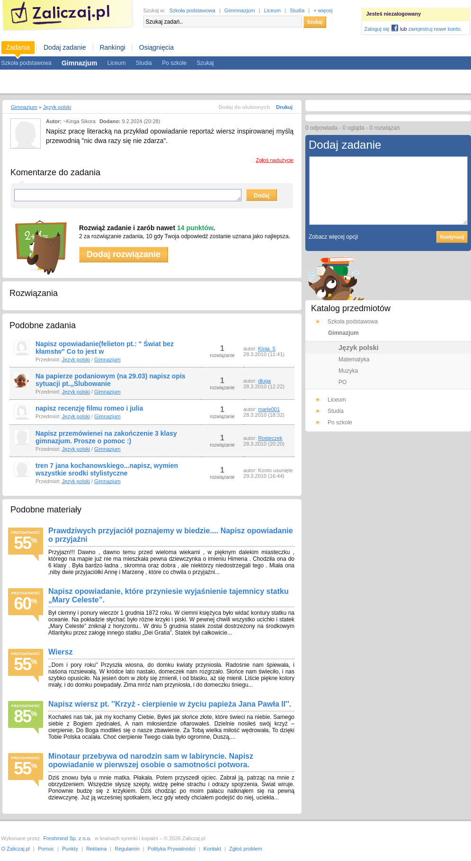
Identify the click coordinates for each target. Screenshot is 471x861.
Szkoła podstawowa (192, 10)
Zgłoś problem (245, 849)
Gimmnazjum (239, 10)
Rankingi (112, 47)
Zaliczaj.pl (67, 16)
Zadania (18, 47)
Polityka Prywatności (172, 849)
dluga (264, 381)
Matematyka (353, 359)
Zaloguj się (377, 29)
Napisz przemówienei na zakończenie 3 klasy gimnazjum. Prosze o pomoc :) (106, 437)
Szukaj (314, 22)
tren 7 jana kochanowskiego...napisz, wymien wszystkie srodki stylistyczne (107, 469)
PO (342, 382)
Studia (297, 10)
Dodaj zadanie (65, 47)
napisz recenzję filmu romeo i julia (89, 408)
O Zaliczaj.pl (15, 849)
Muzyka (348, 371)
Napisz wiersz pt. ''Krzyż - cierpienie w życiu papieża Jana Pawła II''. (169, 704)
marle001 (269, 409)
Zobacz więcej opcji (333, 236)
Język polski (57, 107)
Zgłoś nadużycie (275, 160)
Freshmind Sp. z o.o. (67, 838)
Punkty (70, 849)
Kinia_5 (266, 348)
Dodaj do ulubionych (244, 107)
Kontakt (212, 849)
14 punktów (195, 228)
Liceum (272, 10)
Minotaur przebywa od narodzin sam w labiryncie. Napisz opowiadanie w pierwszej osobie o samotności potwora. (150, 760)
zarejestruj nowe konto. (435, 29)
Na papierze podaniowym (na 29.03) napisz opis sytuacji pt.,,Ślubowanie (111, 379)
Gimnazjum (24, 107)
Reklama (96, 849)
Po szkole (174, 63)
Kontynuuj (452, 237)
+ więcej (322, 10)
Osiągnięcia (156, 47)
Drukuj (284, 107)
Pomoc (46, 849)
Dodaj (261, 195)
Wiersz (60, 652)
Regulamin (127, 849)
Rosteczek (270, 438)
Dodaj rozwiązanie (123, 254)
